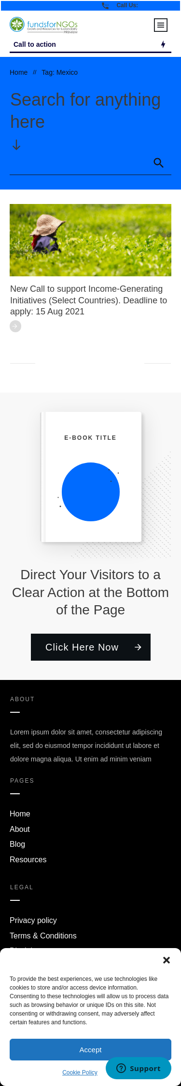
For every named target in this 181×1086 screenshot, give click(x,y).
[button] (166, 960)
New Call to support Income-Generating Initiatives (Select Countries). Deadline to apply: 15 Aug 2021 (88, 300)
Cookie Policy (79, 1072)
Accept (91, 1049)
